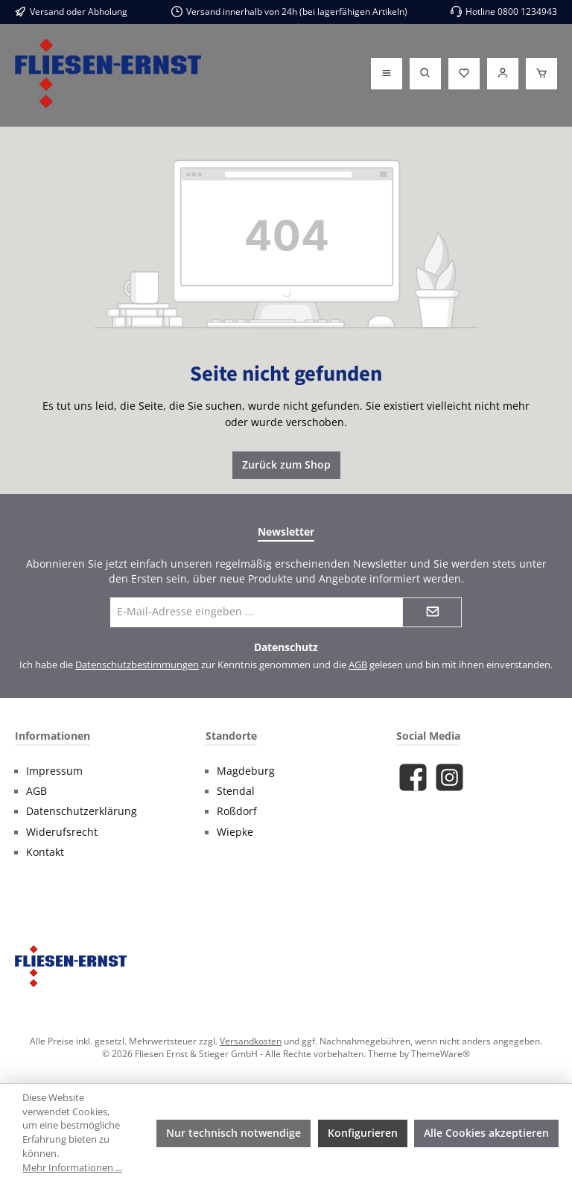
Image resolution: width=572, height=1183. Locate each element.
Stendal (236, 791)
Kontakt (45, 852)
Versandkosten (251, 1041)
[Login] (502, 73)
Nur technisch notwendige (233, 1133)
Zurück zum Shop (286, 464)
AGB (358, 665)
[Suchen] (425, 73)
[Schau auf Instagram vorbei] (449, 777)
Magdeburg (246, 771)
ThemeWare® (440, 1053)
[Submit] (432, 612)
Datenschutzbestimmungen (137, 665)
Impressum (54, 771)
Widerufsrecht (62, 832)
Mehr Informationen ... (72, 1167)
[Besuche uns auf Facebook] (413, 777)
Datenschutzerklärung (81, 811)
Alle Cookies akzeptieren (486, 1133)
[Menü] (386, 73)
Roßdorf (237, 811)
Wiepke (235, 832)
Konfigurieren (363, 1133)
